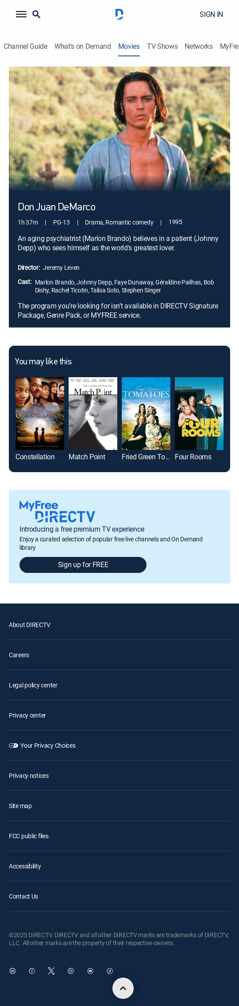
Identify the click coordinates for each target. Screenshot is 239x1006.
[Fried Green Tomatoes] (146, 413)
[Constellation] (39, 413)
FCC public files (29, 836)
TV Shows (162, 46)
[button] (21, 14)
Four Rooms (193, 457)
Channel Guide (25, 46)
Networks (198, 46)
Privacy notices (29, 775)
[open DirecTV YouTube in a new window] (90, 970)
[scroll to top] (123, 988)
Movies (129, 46)
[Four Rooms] (199, 413)
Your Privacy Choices (47, 745)
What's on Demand (82, 46)
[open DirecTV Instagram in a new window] (70, 970)
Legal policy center (33, 685)
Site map (20, 805)
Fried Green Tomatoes (155, 457)
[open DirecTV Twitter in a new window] (51, 970)
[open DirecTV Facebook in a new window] (31, 970)
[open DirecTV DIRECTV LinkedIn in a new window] (12, 970)
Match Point (87, 457)
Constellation (35, 457)
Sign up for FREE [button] (83, 564)
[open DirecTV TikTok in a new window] (109, 970)
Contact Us (23, 896)
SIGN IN (211, 14)
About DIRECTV (29, 624)
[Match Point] (93, 413)
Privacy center (27, 715)
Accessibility (25, 866)
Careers (19, 655)
